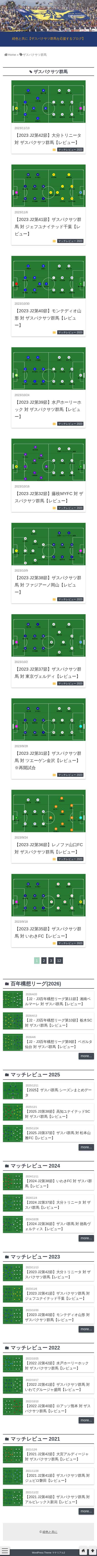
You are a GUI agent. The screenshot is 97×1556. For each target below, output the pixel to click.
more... (86, 1056)
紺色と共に (50, 1532)
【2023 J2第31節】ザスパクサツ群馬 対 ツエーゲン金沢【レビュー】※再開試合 (48, 760)
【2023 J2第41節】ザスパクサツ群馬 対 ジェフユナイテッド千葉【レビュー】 (48, 226)
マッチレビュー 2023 (70, 149)
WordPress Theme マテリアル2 (48, 1552)
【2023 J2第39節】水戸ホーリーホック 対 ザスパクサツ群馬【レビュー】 (48, 409)
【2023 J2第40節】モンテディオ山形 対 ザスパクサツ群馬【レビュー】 (48, 318)
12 (59, 961)
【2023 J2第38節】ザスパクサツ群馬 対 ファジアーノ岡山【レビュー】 (48, 584)
